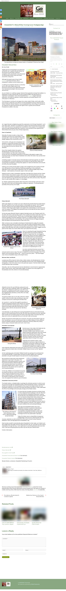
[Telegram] (1, 21)
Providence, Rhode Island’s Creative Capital (11, 497)
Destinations (25, 19)
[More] (1, 27)
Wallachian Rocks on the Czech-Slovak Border (35, 497)
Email (27, 549)
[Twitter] (1, 14)
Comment (5, 537)
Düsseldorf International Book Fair (10, 457)
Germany (28, 28)
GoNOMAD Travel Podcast (49, 19)
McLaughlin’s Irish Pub (7, 454)
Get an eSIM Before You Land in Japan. (8, 522)
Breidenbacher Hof (7, 449)
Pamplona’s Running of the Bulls (56, 94)
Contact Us (58, 19)
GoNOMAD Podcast (27, 488)
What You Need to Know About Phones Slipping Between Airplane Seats (56, 82)
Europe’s (30, 97)
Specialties (32, 19)
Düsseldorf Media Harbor (8, 460)
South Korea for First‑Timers (36, 522)
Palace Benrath (6, 451)
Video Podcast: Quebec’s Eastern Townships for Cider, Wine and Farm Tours (56, 88)
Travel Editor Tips (18, 19)
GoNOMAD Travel (23, 582)
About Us (12, 19)
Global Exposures (35, 583)
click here (35, 491)
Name (4, 549)
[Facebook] (1, 11)
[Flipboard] (1, 25)
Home (7, 19)
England (4, 82)
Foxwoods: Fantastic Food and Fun (23, 522)
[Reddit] (1, 18)
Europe (26, 28)
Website (5, 553)
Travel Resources (39, 19)
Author (4, 468)
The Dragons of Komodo (54, 73)
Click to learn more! (56, 141)
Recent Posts (8, 468)
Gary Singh (17, 28)
